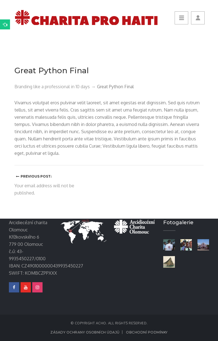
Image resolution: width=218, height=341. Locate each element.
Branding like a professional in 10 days (52, 86)
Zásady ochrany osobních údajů (85, 332)
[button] (198, 17)
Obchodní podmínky (147, 332)
